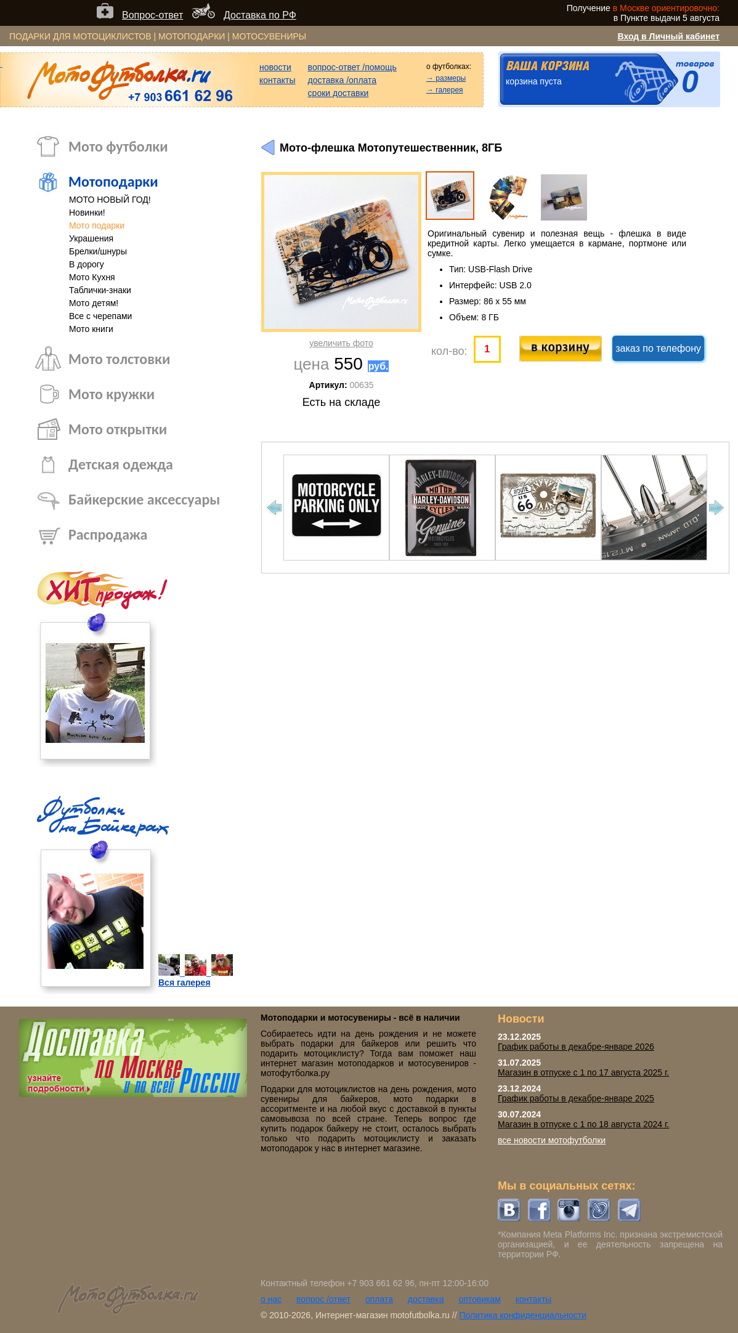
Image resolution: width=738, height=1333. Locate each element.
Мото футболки (118, 146)
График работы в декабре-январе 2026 (576, 1046)
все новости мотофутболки (552, 1140)
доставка (426, 1299)
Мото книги (91, 329)
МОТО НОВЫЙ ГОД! (110, 200)
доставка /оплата (342, 80)
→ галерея (444, 90)
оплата (379, 1299)
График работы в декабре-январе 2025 (576, 1098)
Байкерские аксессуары (144, 499)
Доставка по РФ (260, 15)
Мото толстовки (119, 359)
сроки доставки (338, 93)
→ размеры (446, 78)
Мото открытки (117, 429)
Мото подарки (96, 225)
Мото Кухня (92, 277)
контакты (277, 80)
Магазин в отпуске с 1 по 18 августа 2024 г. (583, 1124)
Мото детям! (93, 303)
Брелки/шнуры (98, 251)
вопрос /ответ (323, 1299)
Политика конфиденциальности (522, 1315)
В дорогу (86, 264)
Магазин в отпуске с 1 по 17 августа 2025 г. (583, 1072)
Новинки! (87, 212)
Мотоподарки (113, 181)
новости (275, 67)
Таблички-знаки (100, 290)
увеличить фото (341, 343)
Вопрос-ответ (152, 15)
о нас (271, 1299)
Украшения (91, 238)
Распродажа (107, 534)
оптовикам (479, 1299)
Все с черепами (100, 316)
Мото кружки (111, 394)
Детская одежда (120, 464)
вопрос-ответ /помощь (352, 67)
